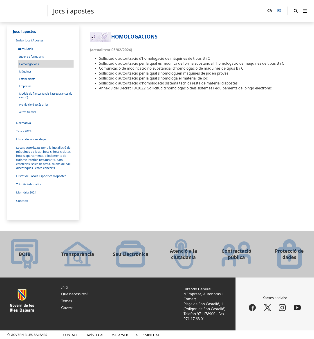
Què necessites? (74, 293)
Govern (67, 307)
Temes (66, 300)
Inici (64, 287)
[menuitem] (305, 11)
